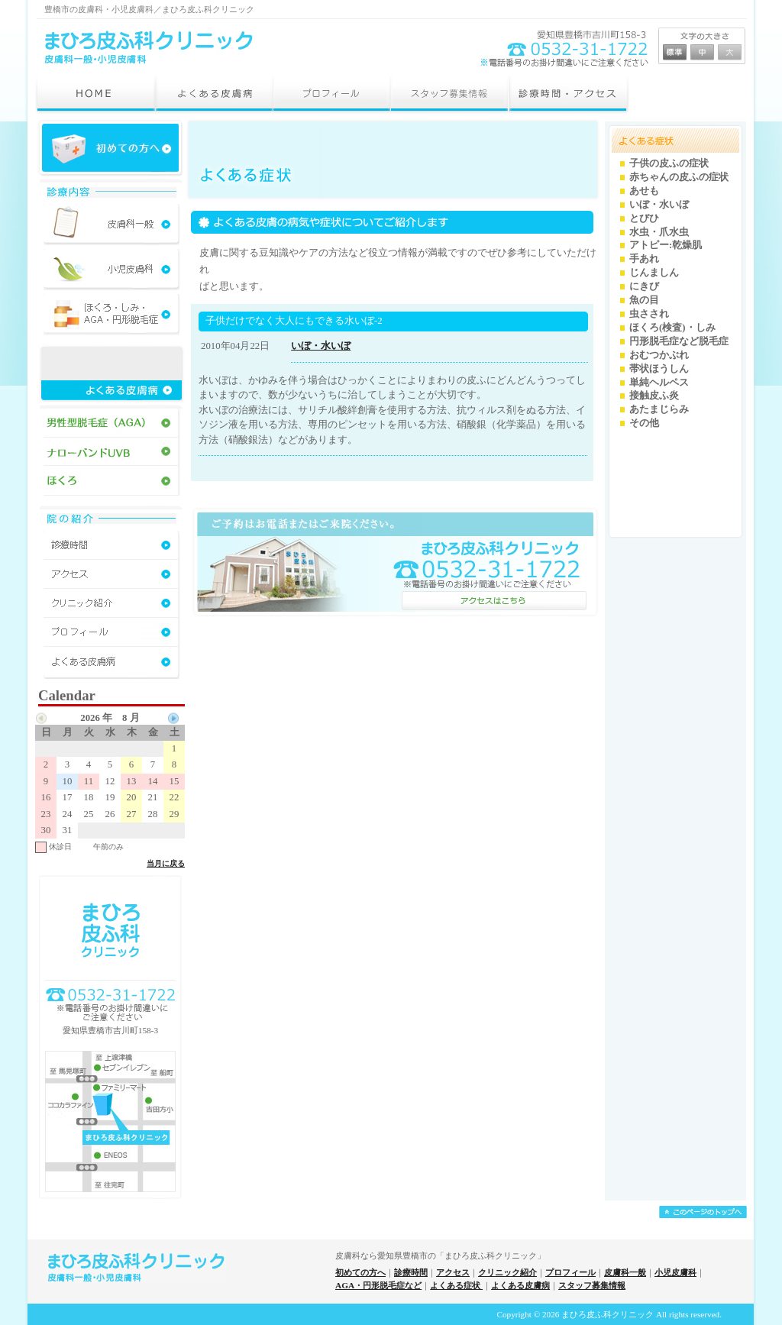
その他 (644, 423)
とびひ (644, 218)
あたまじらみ (659, 409)
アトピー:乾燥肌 (665, 245)
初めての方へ (360, 1272)
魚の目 (644, 300)
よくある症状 (456, 1285)
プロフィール (570, 1272)
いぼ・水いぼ (321, 346)
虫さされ (649, 314)
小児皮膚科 (675, 1272)
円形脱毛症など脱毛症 (679, 341)
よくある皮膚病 (520, 1285)
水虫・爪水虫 (659, 232)
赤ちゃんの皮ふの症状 (679, 177)
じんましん (654, 272)
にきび (644, 286)
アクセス (453, 1272)
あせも (644, 191)
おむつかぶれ (659, 355)
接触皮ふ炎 (654, 395)
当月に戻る (166, 863)
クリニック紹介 (507, 1272)
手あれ (644, 259)
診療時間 (411, 1272)
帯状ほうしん (659, 369)
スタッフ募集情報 (591, 1285)
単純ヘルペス (659, 382)
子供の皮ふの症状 (669, 163)
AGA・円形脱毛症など (378, 1285)
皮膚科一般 (625, 1272)
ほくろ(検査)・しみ (672, 327)
